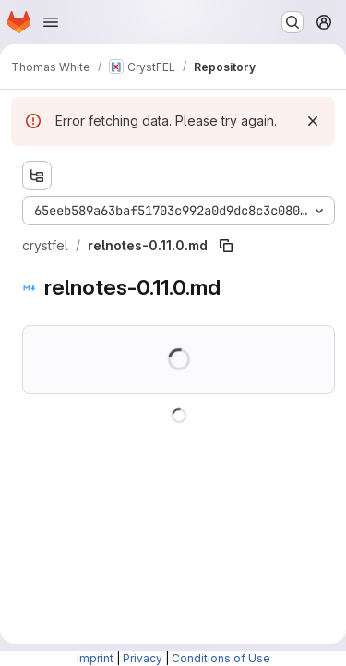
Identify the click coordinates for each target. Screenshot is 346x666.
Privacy (142, 658)
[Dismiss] (313, 121)
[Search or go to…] (292, 22)
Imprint (95, 658)
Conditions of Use (221, 658)
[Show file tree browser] (37, 175)
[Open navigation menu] (51, 22)
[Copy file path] (226, 245)
